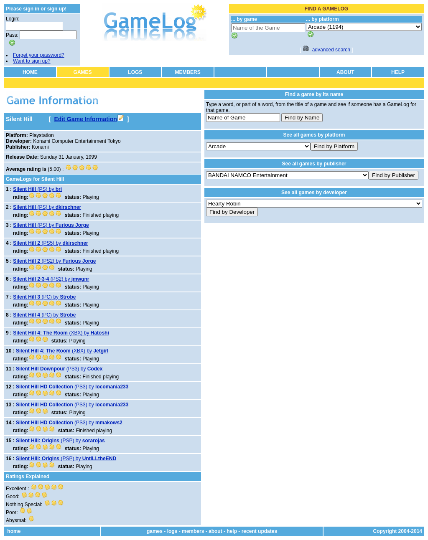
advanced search (331, 50)
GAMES (83, 72)
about (215, 531)
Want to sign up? (32, 61)
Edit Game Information (88, 119)
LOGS (135, 72)
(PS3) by (59, 369)
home (13, 531)
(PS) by (37, 189)
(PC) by (44, 297)
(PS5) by (50, 243)
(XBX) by (61, 333)
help (232, 531)
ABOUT (345, 72)
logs (172, 531)
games (155, 531)
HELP (398, 72)
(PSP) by (60, 441)
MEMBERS (187, 72)
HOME (30, 72)
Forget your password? (38, 55)
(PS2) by (54, 261)
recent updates (259, 531)
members (193, 531)
